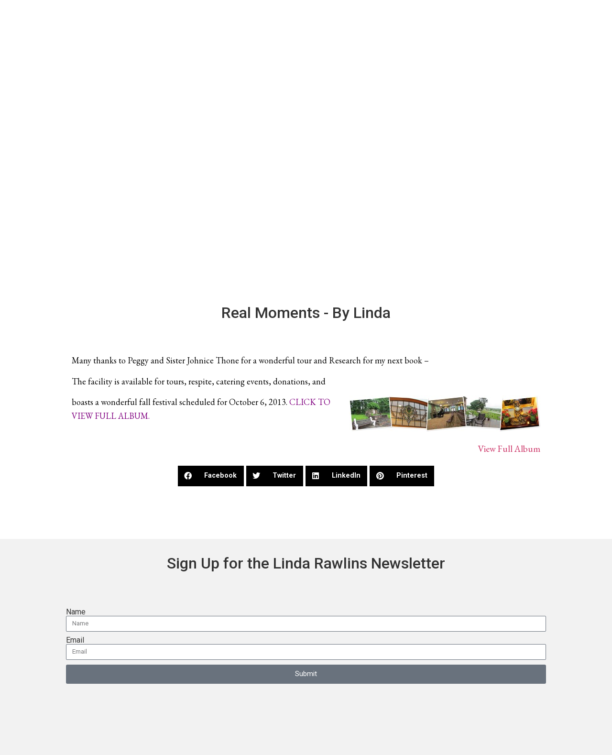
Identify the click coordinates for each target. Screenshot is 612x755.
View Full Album (509, 449)
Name (76, 612)
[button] (211, 476)
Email (75, 640)
